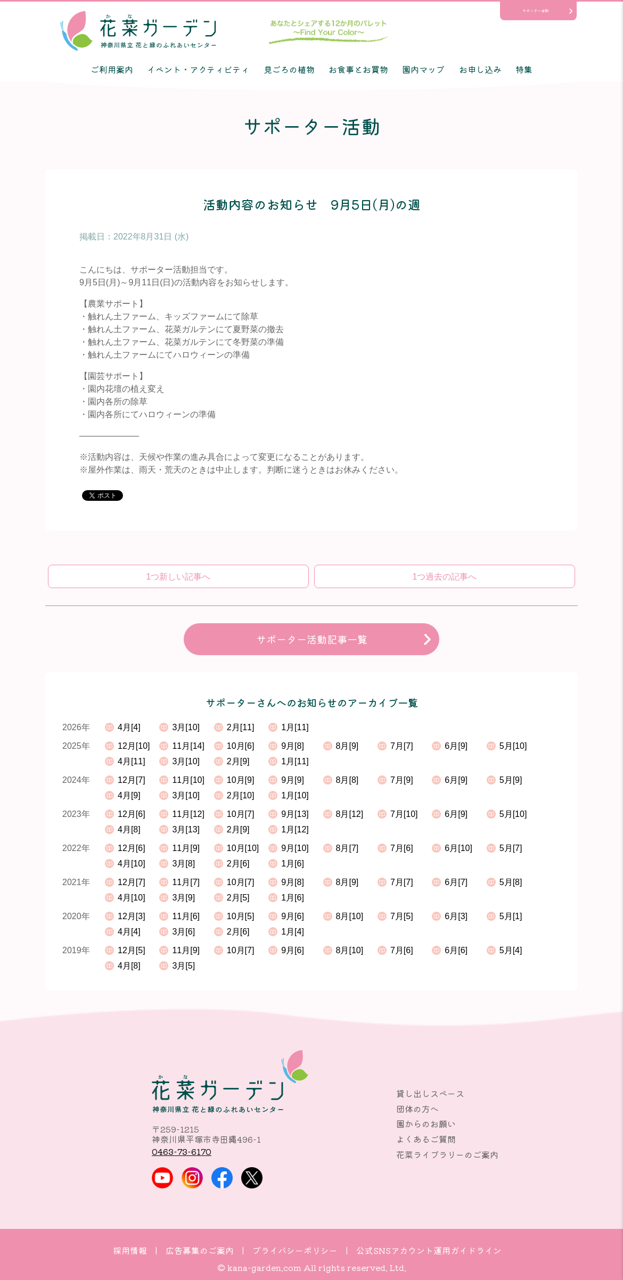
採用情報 (130, 1250)
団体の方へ (417, 1108)
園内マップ (423, 69)
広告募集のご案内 (200, 1250)
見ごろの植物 (289, 69)
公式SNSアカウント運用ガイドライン (429, 1250)
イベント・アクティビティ (198, 69)
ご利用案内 (112, 69)
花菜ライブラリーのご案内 (447, 1154)
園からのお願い (426, 1123)
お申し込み (480, 69)
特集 (523, 69)
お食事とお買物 (358, 69)
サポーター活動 (535, 10)
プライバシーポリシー (295, 1250)
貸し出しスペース (430, 1093)
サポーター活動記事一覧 (311, 639)
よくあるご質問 (426, 1139)
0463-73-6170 (181, 1151)
